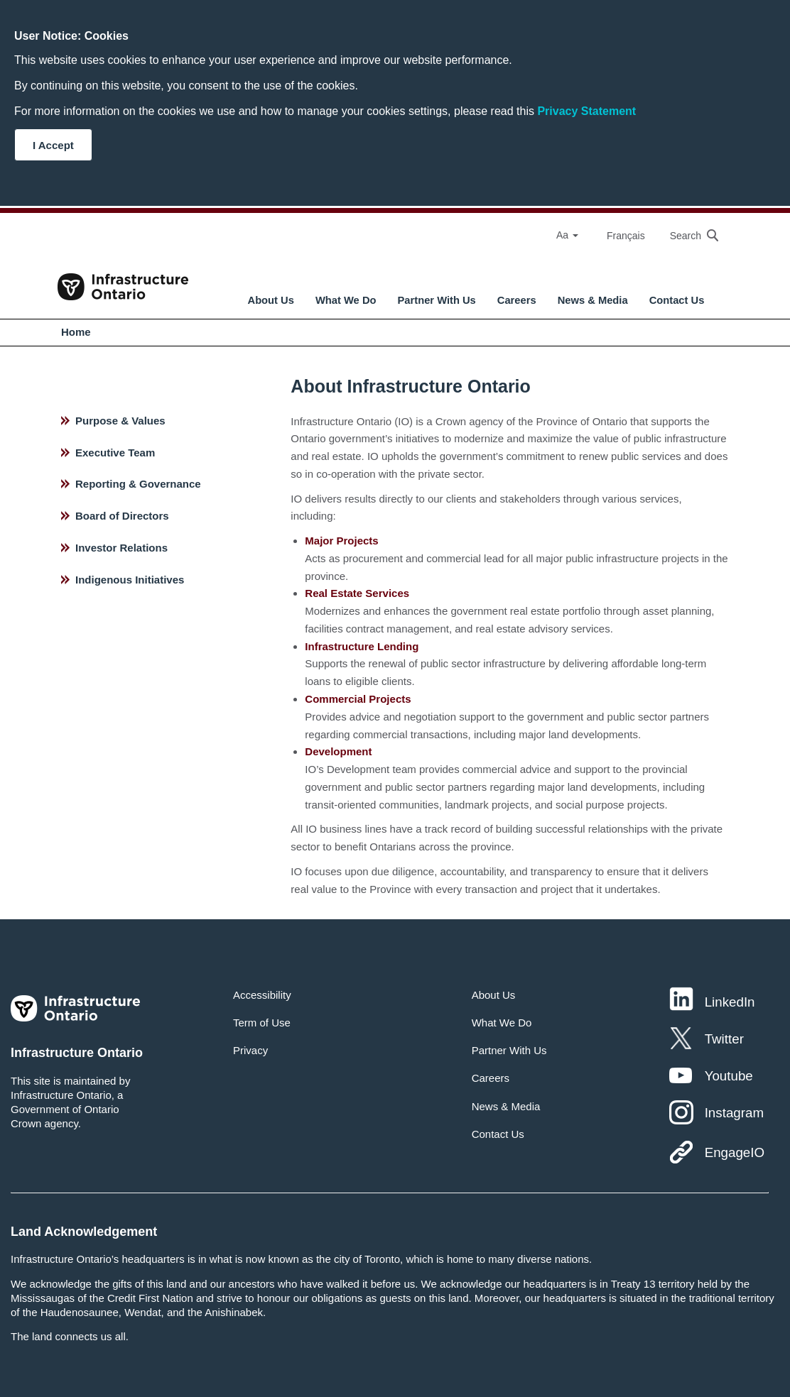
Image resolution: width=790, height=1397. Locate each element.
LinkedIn (730, 1002)
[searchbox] (687, 235)
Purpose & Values (120, 421)
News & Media (593, 300)
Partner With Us (437, 300)
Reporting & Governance (138, 484)
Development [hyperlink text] (338, 751)
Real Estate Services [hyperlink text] (357, 593)
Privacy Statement (586, 111)
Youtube (729, 1075)
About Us (271, 300)
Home (76, 332)
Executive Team (115, 453)
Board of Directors (122, 516)
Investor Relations (121, 548)
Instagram (734, 1112)
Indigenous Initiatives (129, 580)
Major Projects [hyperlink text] (341, 541)
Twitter (724, 1038)
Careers (516, 300)
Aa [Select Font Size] (567, 235)
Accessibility (262, 995)
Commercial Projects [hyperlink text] (358, 699)
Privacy (250, 1050)
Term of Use (262, 1023)
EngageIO (734, 1152)
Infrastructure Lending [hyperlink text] (361, 646)
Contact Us (677, 300)
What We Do (346, 300)
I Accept (53, 145)
